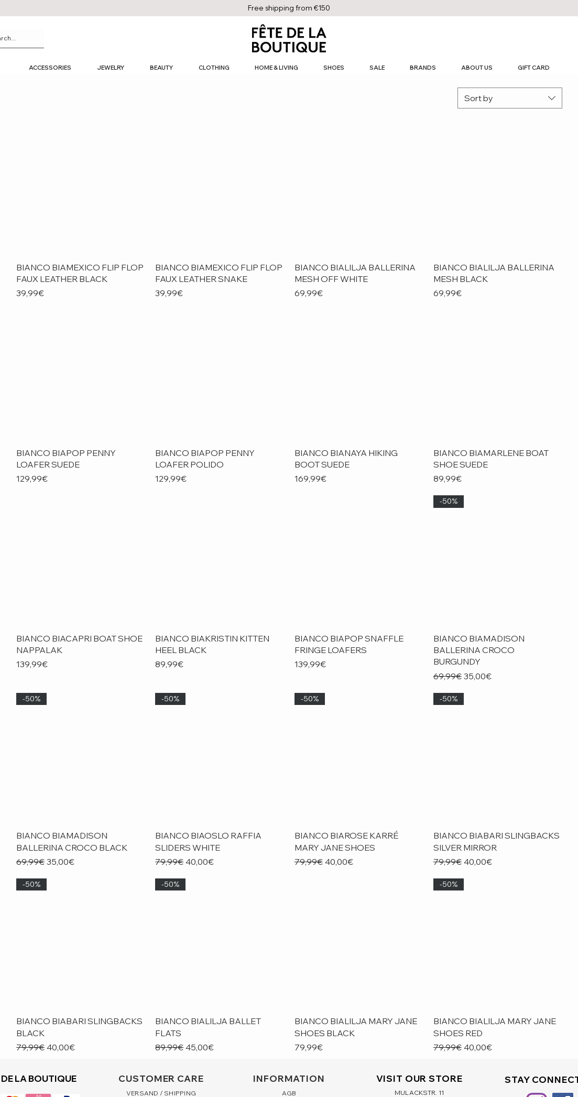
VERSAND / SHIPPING (161, 1093)
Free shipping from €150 (289, 8)
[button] (50, 67)
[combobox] (509, 98)
